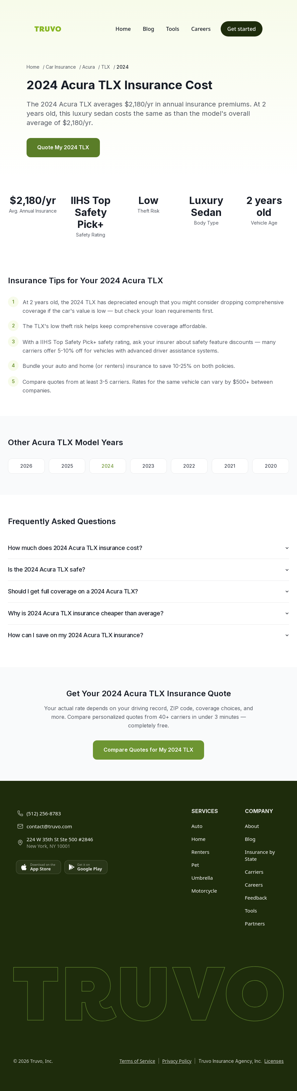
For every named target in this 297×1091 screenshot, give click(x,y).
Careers (201, 29)
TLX (105, 67)
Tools (173, 29)
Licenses (274, 1061)
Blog (148, 29)
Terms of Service (137, 1061)
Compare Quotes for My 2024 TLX (148, 749)
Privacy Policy (176, 1061)
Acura (88, 67)
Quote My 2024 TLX (63, 147)
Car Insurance (61, 67)
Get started (241, 29)
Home (123, 29)
